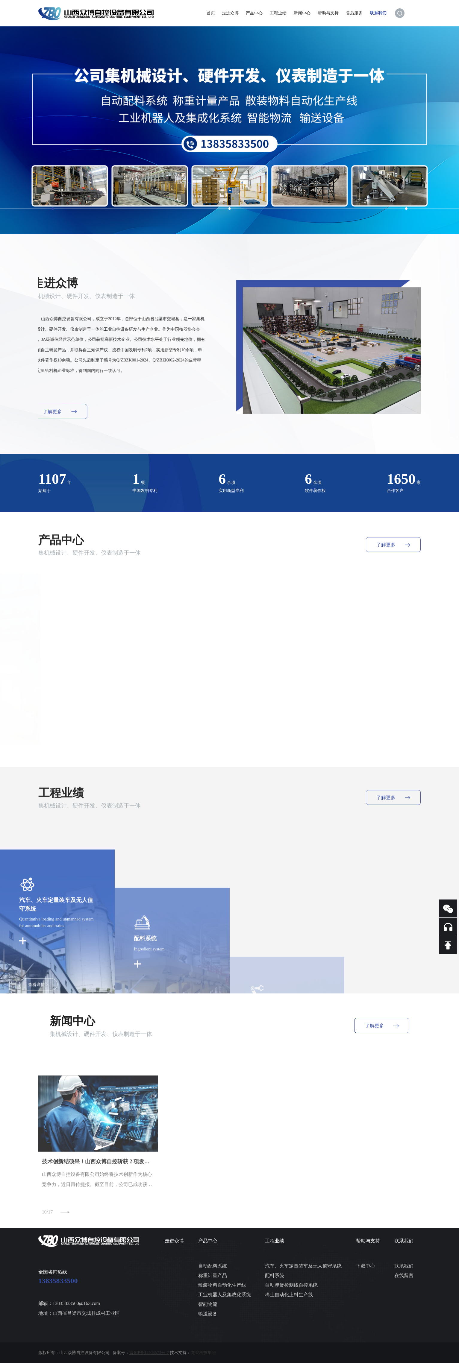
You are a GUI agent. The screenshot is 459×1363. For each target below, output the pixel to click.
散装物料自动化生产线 (222, 1285)
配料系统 (274, 1275)
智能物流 (207, 1304)
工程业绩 (278, 12)
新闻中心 (302, 12)
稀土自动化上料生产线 (289, 1294)
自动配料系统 (212, 1265)
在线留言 (403, 1275)
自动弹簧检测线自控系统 (291, 1285)
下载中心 (365, 1265)
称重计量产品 (212, 1275)
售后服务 (354, 12)
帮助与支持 (328, 12)
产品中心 (254, 12)
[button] (52, 208)
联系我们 (378, 12)
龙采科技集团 (203, 1352)
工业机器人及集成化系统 (224, 1294)
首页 (211, 12)
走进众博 (230, 12)
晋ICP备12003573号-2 (149, 1352)
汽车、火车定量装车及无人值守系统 (303, 1265)
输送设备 (207, 1313)
